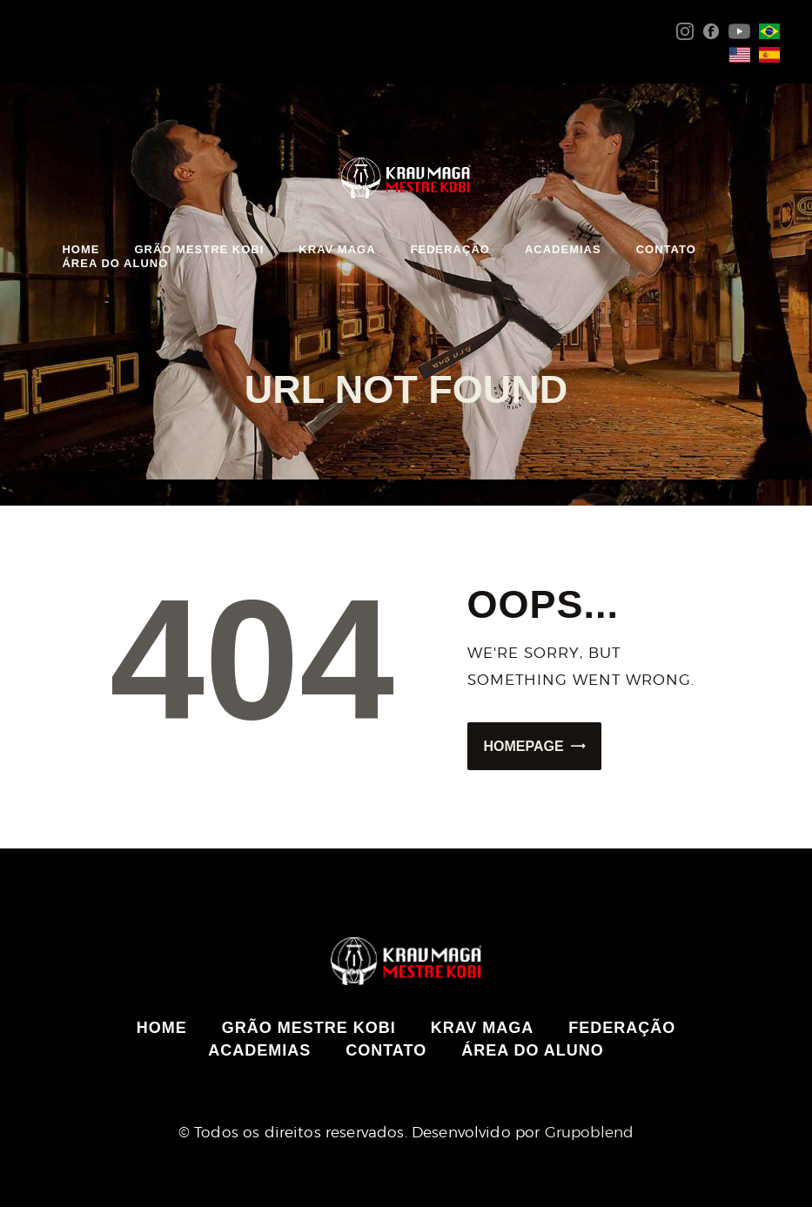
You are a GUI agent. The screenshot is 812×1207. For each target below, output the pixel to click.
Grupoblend (589, 1132)
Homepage (524, 746)
